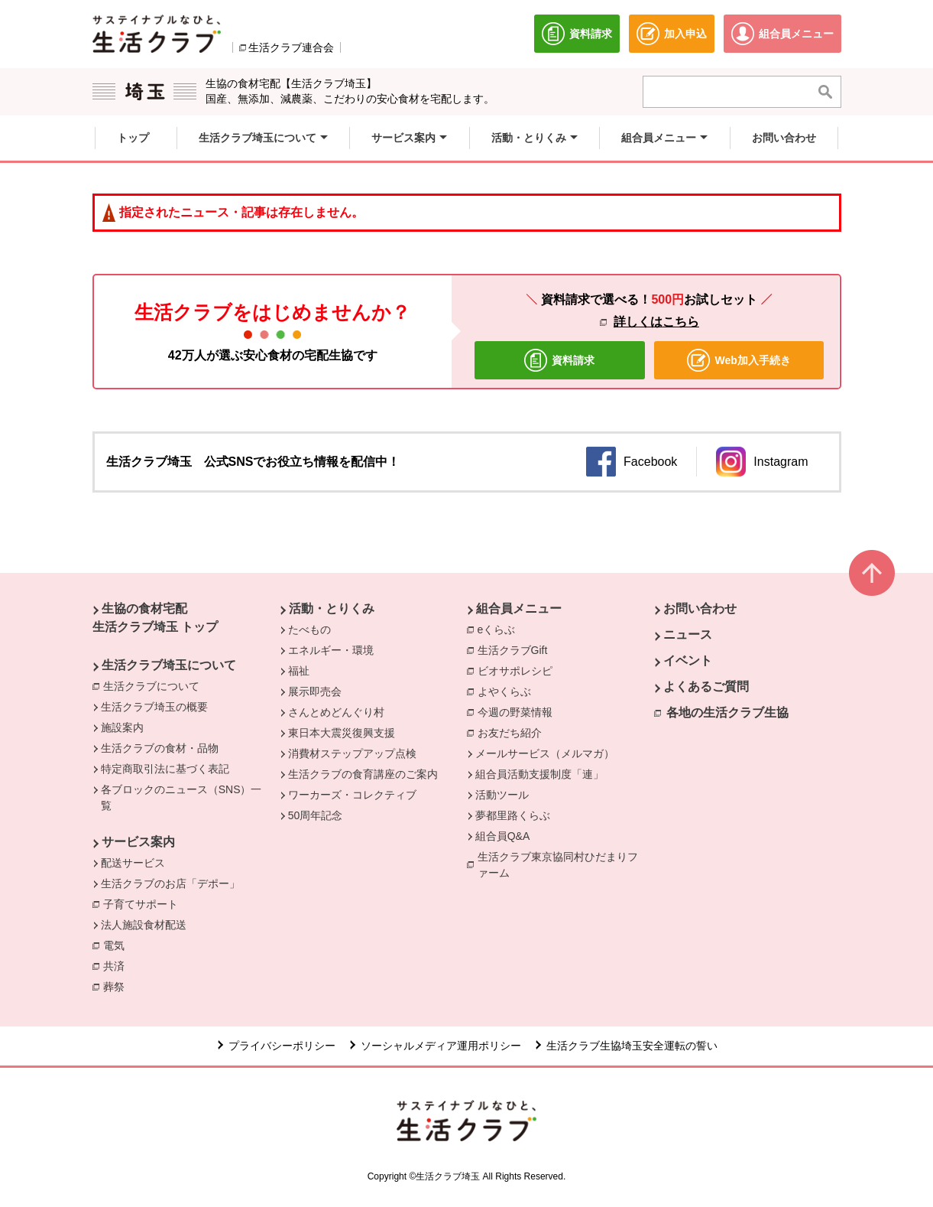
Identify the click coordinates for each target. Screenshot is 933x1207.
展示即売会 (315, 691)
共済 (117, 965)
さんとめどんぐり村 (336, 712)
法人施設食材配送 (143, 925)
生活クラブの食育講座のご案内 (363, 774)
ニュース (687, 634)
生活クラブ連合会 (291, 47)
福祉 (298, 671)
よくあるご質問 (706, 686)
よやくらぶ (508, 691)
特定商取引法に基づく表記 (165, 769)
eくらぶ (497, 629)
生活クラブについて (155, 685)
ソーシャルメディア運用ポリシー (441, 1045)
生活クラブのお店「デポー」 (170, 883)
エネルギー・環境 (331, 650)
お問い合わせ (700, 608)
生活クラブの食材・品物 (160, 748)
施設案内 (122, 727)
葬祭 (117, 986)
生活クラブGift (513, 650)
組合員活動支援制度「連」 (539, 774)
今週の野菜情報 (519, 711)
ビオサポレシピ (519, 670)
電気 (117, 945)
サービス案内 (138, 841)
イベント (687, 660)
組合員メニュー (519, 608)
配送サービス (133, 863)
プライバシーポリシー (281, 1045)
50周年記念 (315, 815)
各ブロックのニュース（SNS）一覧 (181, 797)
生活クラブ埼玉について (169, 665)
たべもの (309, 629)
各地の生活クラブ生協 (727, 712)
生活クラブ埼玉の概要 (154, 707)
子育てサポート (140, 904)
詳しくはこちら (656, 321)
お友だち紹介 (510, 733)
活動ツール (502, 795)
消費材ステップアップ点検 (352, 753)
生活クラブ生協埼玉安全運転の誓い (632, 1045)
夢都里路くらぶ (512, 815)
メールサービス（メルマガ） (544, 753)
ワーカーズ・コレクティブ (352, 795)
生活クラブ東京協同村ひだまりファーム (558, 865)
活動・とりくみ (331, 608)
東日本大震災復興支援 (341, 733)
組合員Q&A (502, 836)
